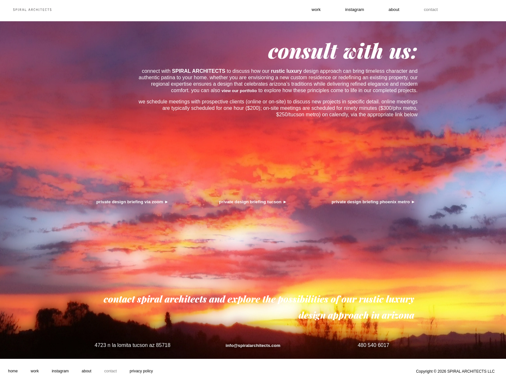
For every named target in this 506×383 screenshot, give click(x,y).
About (396, 10)
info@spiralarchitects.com (253, 344)
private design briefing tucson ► (253, 201)
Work (35, 371)
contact (438, 10)
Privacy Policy (141, 371)
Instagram (60, 371)
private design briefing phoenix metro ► (373, 201)
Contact (110, 371)
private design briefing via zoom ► (132, 201)
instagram (352, 10)
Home (13, 371)
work (308, 10)
